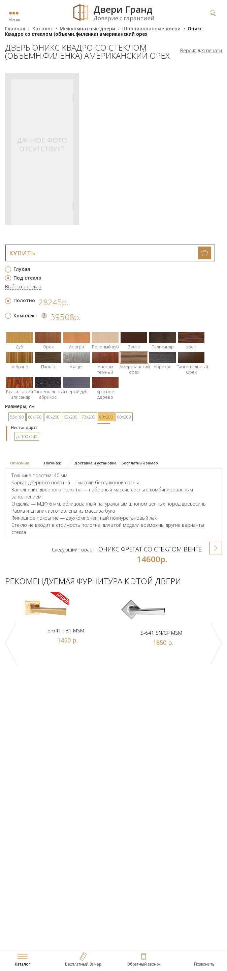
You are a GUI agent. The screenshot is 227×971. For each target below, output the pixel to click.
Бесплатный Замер (83, 964)
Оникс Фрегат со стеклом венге (150, 549)
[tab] (22, 463)
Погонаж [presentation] (52, 462)
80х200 (106, 417)
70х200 (88, 417)
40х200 (53, 417)
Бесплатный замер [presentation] (140, 462)
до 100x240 (26, 436)
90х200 (124, 417)
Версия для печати (201, 50)
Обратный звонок (144, 964)
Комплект (25, 315)
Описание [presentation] (19, 462)
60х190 (35, 417)
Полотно (24, 300)
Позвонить (204, 964)
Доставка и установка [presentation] (95, 462)
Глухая (21, 269)
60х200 (70, 417)
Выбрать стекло (23, 287)
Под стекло (27, 278)
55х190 (17, 417)
